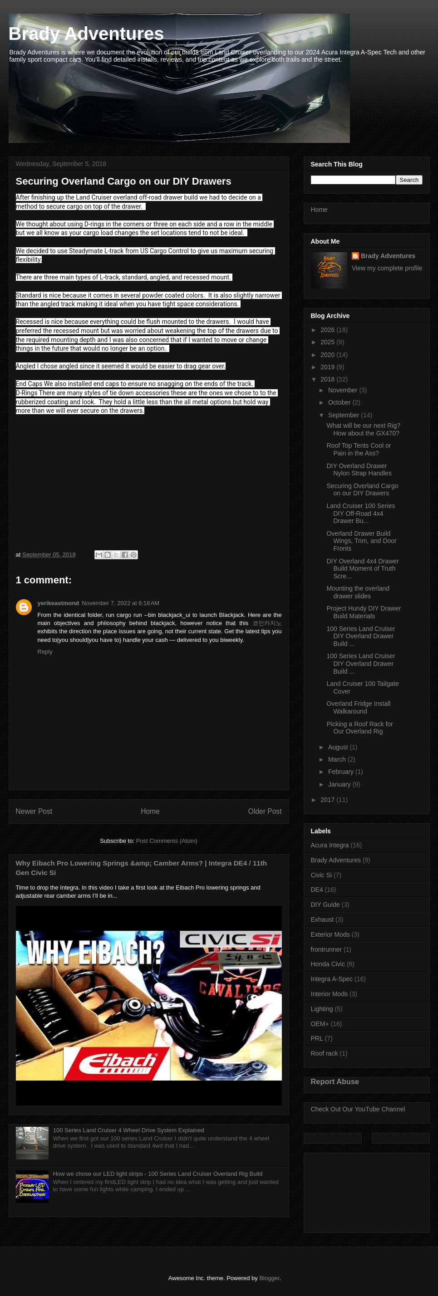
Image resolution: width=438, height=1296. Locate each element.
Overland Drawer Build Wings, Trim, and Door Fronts (361, 541)
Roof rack (324, 1053)
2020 (328, 354)
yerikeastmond (58, 603)
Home (150, 811)
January (340, 784)
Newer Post (34, 811)
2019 (328, 367)
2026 (328, 329)
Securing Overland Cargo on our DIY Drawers (362, 489)
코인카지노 (267, 623)
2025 (328, 342)
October (340, 402)
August (338, 747)
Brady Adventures (86, 34)
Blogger (269, 1278)
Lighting (322, 1008)
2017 (328, 799)
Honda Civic (328, 964)
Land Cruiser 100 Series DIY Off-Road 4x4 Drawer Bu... (360, 513)
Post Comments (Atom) (166, 840)
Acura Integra (330, 845)
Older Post (265, 811)
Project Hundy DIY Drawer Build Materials (363, 612)
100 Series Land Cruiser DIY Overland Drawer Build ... (360, 636)
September (344, 415)
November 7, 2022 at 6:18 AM (120, 603)
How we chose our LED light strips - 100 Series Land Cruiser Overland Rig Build (158, 1173)
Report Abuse (335, 1081)
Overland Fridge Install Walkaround (358, 707)
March (338, 759)
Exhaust (322, 919)
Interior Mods (329, 994)
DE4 (317, 889)
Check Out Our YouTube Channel (358, 1109)
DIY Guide (325, 904)
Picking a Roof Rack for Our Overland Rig (359, 727)
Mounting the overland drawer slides (357, 592)
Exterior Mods (330, 934)
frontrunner (326, 949)
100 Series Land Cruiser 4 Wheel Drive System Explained (128, 1130)
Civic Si (321, 875)
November (343, 390)
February (341, 771)
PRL (317, 1038)
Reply (45, 651)
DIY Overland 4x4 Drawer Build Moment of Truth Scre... (362, 569)
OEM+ (320, 1023)
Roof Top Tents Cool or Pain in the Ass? (358, 449)
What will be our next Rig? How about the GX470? (363, 429)
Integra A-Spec (332, 979)
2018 (328, 379)
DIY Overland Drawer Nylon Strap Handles (358, 469)
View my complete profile (387, 268)
